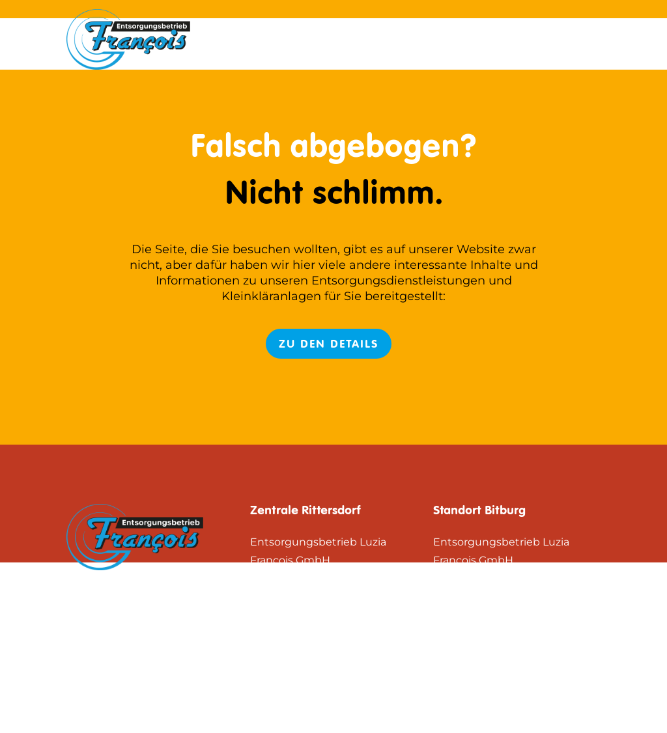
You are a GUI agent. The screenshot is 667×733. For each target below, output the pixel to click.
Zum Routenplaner (300, 617)
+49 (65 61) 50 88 (337, 667)
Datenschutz (557, 39)
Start (394, 39)
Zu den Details (328, 343)
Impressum (462, 39)
